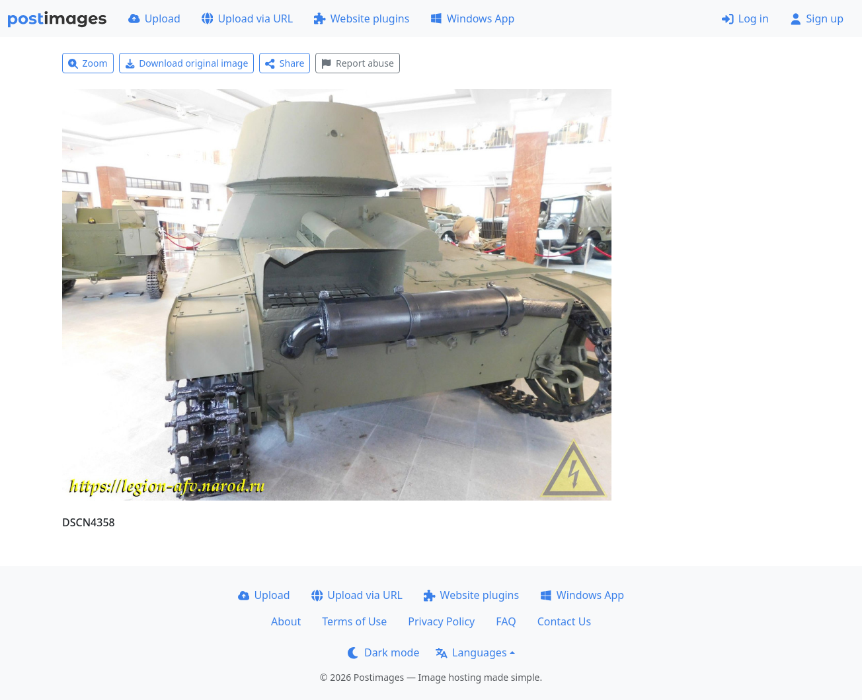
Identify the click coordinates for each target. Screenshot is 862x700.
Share (284, 63)
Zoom (88, 63)
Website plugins (361, 18)
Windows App (472, 18)
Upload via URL (247, 18)
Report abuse (357, 63)
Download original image (187, 63)
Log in (745, 18)
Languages (471, 652)
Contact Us (564, 621)
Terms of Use (354, 621)
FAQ (506, 621)
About (286, 621)
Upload (154, 18)
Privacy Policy (441, 621)
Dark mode (383, 652)
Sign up (816, 18)
